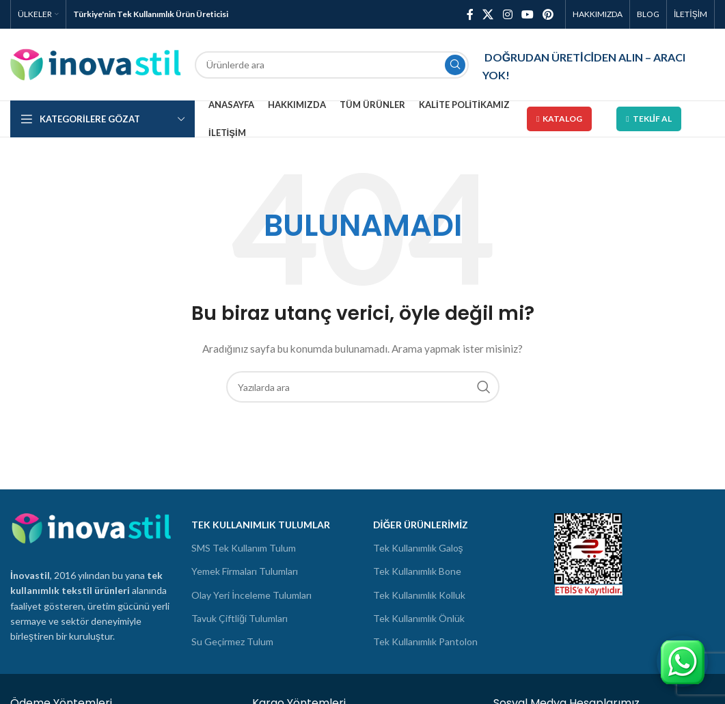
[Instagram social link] (507, 14)
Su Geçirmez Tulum (232, 641)
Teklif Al (649, 118)
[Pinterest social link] (548, 14)
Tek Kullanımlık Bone (417, 571)
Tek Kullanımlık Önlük (419, 618)
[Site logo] (95, 63)
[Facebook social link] (470, 14)
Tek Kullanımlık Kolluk (419, 595)
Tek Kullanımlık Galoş (418, 548)
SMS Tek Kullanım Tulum (243, 548)
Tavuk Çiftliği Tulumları (239, 618)
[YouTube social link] (527, 14)
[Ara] (332, 65)
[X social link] (488, 14)
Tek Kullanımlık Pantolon (425, 641)
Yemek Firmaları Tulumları (244, 571)
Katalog (559, 118)
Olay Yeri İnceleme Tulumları (251, 595)
